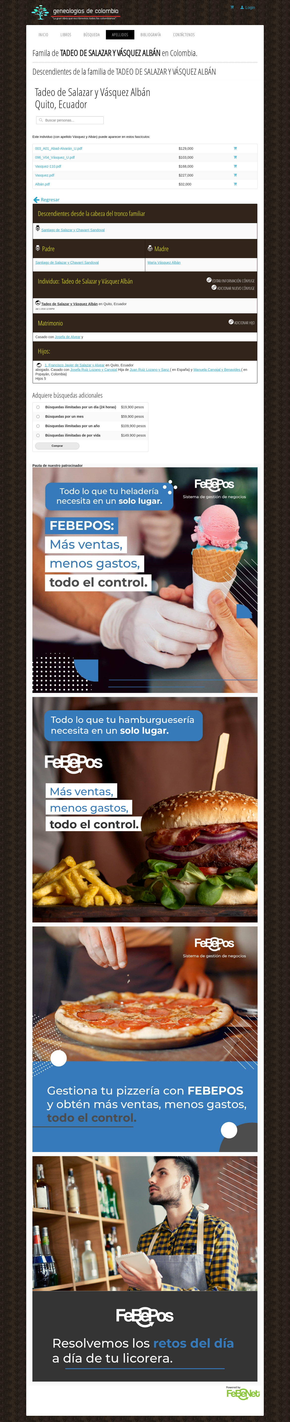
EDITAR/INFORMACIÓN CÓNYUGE (231, 280)
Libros (66, 34)
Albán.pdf (42, 184)
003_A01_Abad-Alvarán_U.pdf (58, 148)
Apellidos (120, 34)
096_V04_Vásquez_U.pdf (55, 157)
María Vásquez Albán (164, 263)
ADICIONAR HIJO (242, 322)
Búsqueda (92, 34)
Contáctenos (184, 34)
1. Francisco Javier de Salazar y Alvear (75, 365)
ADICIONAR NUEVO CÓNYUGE (233, 288)
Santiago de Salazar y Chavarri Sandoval (73, 230)
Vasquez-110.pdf (48, 166)
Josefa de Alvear (68, 337)
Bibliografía (151, 34)
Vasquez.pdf (44, 175)
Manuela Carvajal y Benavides (217, 370)
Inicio (43, 34)
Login (250, 7)
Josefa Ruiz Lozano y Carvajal (93, 370)
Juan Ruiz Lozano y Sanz (150, 370)
